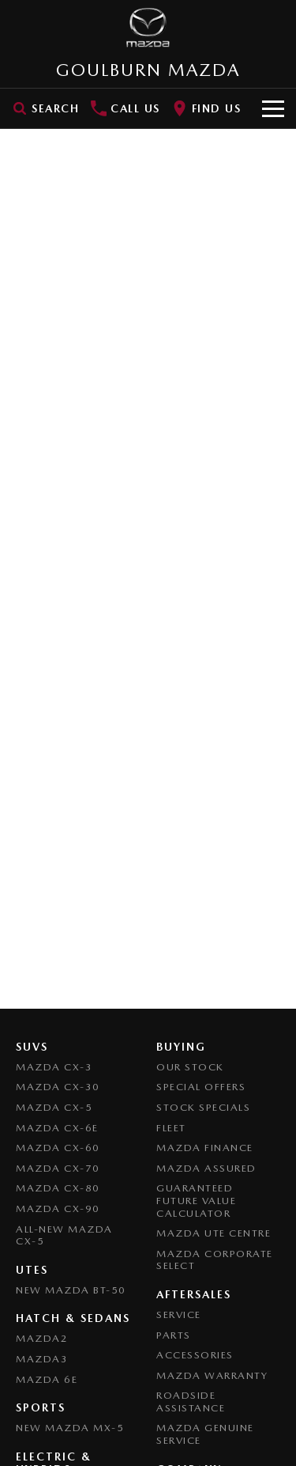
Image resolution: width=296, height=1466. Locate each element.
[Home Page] (148, 27)
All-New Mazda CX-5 (64, 1235)
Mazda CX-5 (54, 1107)
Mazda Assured (206, 1168)
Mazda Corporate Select (214, 1260)
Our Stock (190, 1067)
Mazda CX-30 (58, 1087)
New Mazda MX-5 (70, 1428)
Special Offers (200, 1087)
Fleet (171, 1128)
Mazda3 (42, 1359)
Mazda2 (42, 1338)
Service (178, 1314)
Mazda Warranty (212, 1375)
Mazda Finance (204, 1147)
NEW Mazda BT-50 (71, 1290)
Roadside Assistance (190, 1401)
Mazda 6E (46, 1379)
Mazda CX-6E (57, 1128)
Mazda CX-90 (58, 1208)
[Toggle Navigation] (273, 108)
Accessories (195, 1355)
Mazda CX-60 (58, 1147)
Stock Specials (203, 1107)
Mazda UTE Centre (213, 1233)
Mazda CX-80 (58, 1188)
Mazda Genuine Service (205, 1434)
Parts (173, 1335)
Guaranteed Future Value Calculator (196, 1200)
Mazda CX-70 (58, 1168)
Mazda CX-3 (54, 1067)
